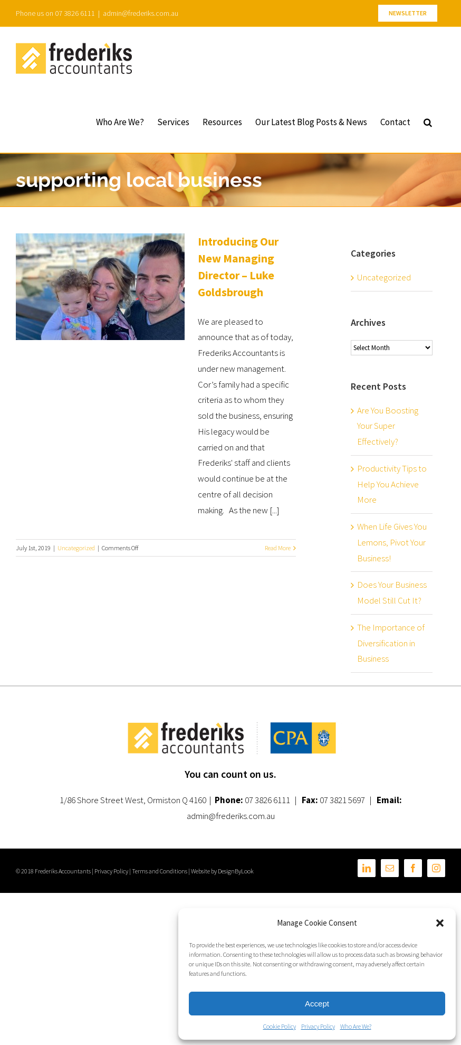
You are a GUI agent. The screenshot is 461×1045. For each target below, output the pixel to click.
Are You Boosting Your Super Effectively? (387, 426)
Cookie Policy (279, 1026)
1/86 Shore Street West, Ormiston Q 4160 (133, 800)
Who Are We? (355, 1026)
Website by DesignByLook (222, 871)
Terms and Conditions (159, 871)
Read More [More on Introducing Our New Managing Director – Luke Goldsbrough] (278, 548)
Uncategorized (76, 548)
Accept (317, 1003)
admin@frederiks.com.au (140, 13)
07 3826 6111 (267, 800)
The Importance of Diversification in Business (391, 643)
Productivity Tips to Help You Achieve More (392, 484)
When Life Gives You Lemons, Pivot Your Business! (392, 542)
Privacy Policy (318, 1026)
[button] (440, 923)
